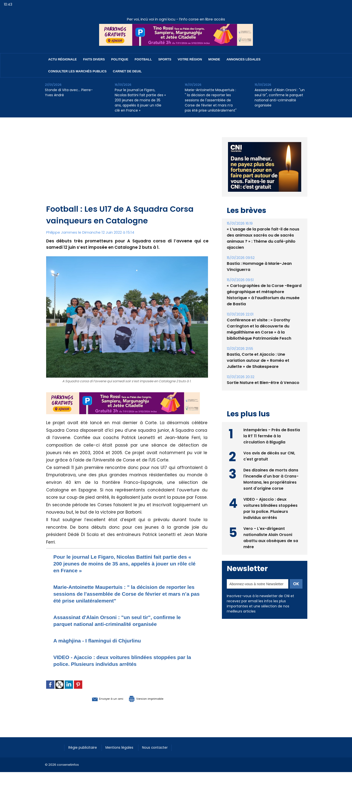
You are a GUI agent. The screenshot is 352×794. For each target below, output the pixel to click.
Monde (214, 59)
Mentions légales (124, 747)
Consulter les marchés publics (77, 71)
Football (143, 59)
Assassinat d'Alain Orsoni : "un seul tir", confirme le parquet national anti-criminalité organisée (280, 97)
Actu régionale (62, 59)
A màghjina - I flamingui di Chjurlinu (103, 640)
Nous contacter (162, 747)
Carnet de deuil (127, 71)
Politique (119, 59)
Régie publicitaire (84, 747)
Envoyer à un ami (100, 698)
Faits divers (94, 59)
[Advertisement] (127, 167)
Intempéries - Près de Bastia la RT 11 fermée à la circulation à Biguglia (271, 435)
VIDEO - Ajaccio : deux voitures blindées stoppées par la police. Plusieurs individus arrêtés (123, 660)
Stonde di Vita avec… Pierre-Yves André (69, 92)
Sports (164, 59)
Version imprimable (152, 698)
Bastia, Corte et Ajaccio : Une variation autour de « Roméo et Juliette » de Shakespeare (258, 360)
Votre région (190, 59)
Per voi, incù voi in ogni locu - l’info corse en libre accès (176, 19)
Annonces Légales (243, 59)
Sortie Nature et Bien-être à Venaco (263, 382)
